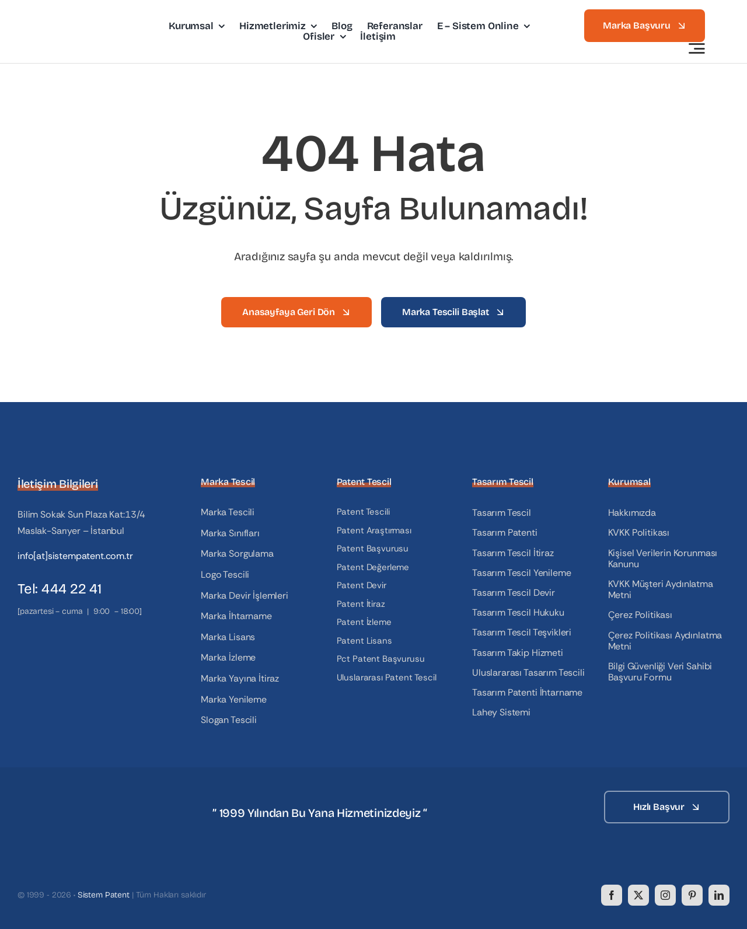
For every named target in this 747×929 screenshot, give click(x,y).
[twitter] (638, 895)
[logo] (83, 19)
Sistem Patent (104, 895)
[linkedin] (718, 895)
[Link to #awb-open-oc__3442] (697, 48)
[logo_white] (76, 795)
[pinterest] (692, 895)
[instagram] (665, 895)
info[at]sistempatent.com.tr (75, 556)
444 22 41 (71, 589)
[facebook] (611, 895)
